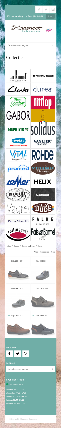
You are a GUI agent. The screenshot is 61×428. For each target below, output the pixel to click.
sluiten (50, 16)
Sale (53, 252)
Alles (9, 246)
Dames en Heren (28, 246)
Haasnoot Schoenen (28, 419)
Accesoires (44, 252)
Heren (40, 246)
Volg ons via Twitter (45, 9)
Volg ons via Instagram (52, 9)
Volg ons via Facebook (38, 9)
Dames (16, 246)
